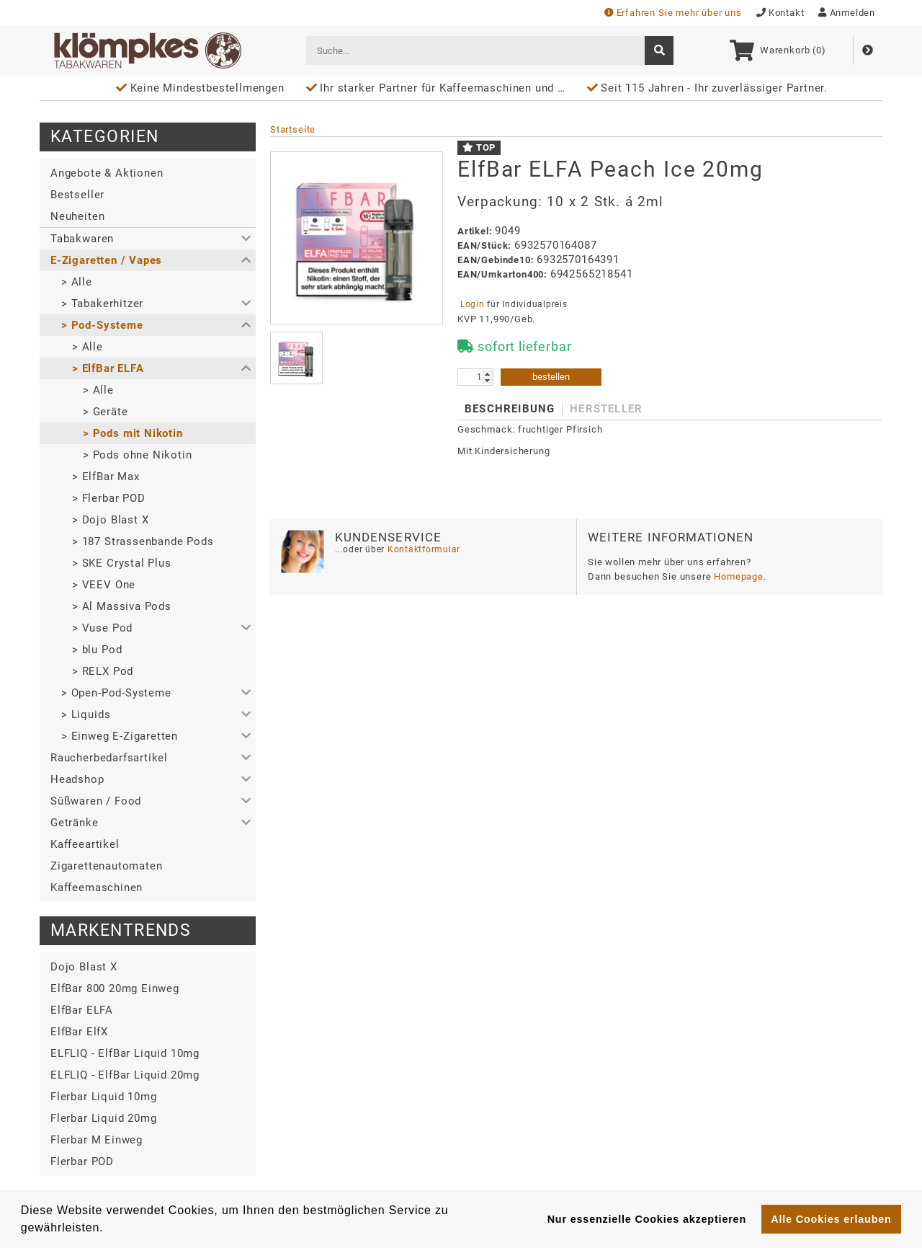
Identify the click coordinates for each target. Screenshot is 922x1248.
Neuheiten (77, 216)
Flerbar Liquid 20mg (103, 1118)
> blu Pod (97, 649)
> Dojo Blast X (110, 519)
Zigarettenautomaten (106, 865)
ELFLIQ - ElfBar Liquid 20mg (125, 1074)
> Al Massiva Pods (121, 606)
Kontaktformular (422, 549)
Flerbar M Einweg (96, 1139)
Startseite (292, 129)
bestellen (551, 376)
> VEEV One (103, 584)
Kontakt (780, 12)
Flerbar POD (82, 1161)
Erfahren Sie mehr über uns (673, 12)
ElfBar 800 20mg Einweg (114, 988)
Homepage (739, 576)
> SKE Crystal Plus (121, 563)
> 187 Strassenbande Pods (143, 541)
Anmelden (846, 12)
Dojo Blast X (83, 966)
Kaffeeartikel (85, 844)
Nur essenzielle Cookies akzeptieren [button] (646, 1219)
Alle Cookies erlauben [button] (831, 1219)
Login (472, 304)
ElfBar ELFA (81, 1010)
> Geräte (105, 411)
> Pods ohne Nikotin (137, 454)
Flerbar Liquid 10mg (103, 1096)
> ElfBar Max (106, 476)
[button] (148, 238)
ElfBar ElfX (79, 1031)
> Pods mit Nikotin (133, 433)
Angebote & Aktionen (106, 173)
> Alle (76, 281)
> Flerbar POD (109, 498)
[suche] (659, 50)
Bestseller (77, 194)
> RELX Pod (102, 671)
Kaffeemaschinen (96, 887)
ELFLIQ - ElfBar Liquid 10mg (125, 1053)
